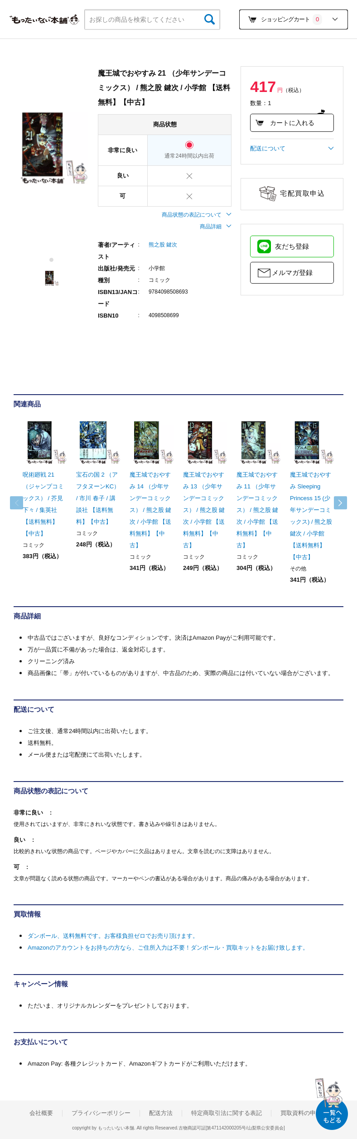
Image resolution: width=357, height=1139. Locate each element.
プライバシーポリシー (101, 1113)
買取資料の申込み (304, 1113)
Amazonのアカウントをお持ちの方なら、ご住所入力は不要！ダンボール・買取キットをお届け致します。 (168, 947)
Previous (23, 503)
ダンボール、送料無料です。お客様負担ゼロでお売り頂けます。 (113, 935)
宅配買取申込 (302, 193)
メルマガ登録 (292, 272)
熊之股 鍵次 (163, 244)
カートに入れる (284, 123)
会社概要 (41, 1113)
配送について (292, 148)
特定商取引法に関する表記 (226, 1113)
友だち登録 (292, 246)
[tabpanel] (51, 147)
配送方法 (161, 1113)
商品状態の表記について (197, 215)
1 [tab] (52, 260)
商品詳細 (216, 226)
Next (334, 503)
